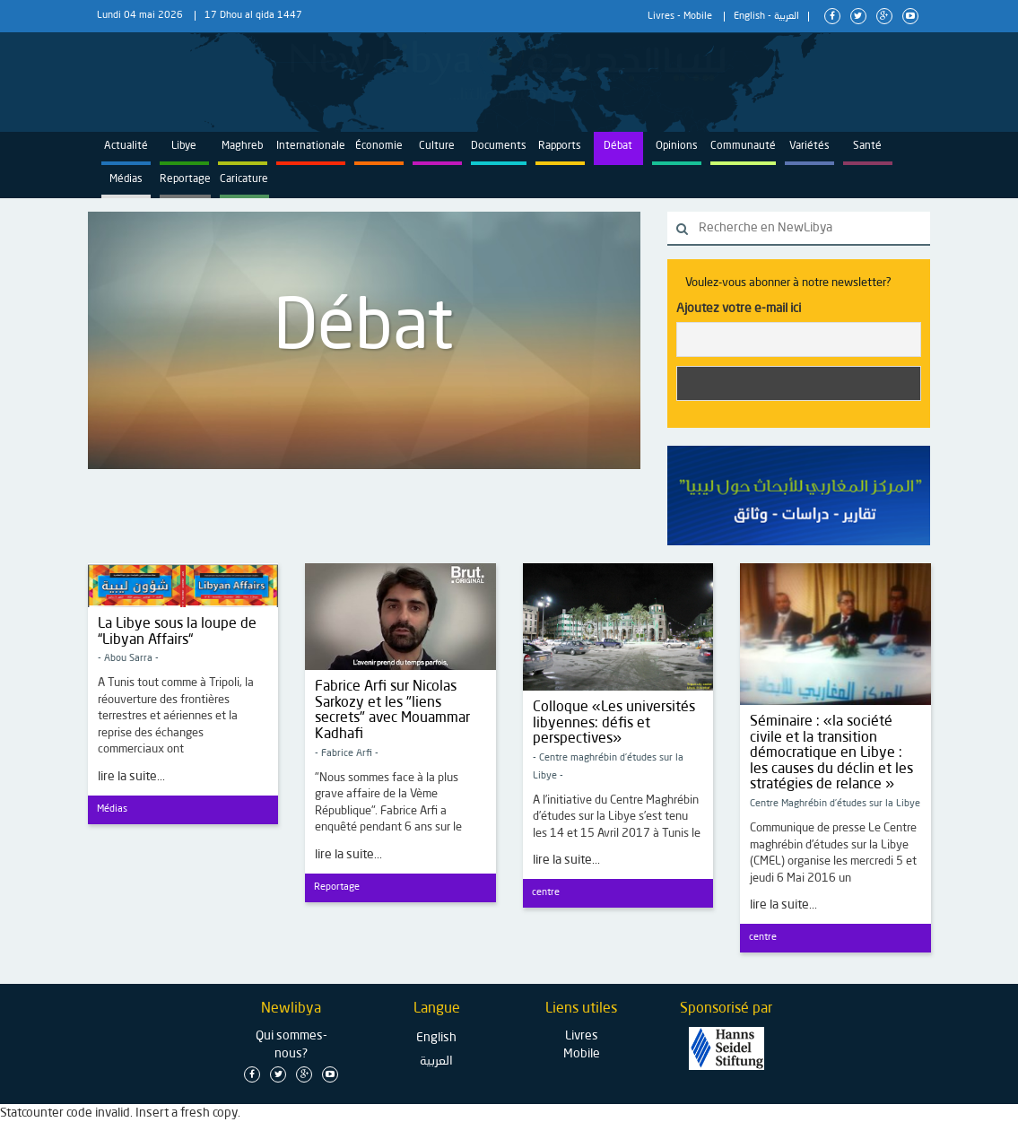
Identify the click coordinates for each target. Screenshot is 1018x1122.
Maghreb (242, 146)
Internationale (310, 146)
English (749, 17)
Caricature (244, 179)
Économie (379, 146)
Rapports (559, 146)
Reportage (185, 179)
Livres (661, 17)
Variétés (809, 146)
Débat (618, 146)
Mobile (697, 17)
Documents (498, 146)
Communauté (743, 146)
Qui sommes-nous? (291, 1045)
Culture (437, 146)
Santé (867, 146)
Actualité (126, 146)
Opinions (677, 146)
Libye (183, 146)
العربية (786, 17)
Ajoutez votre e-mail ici (738, 308)
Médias (126, 179)
